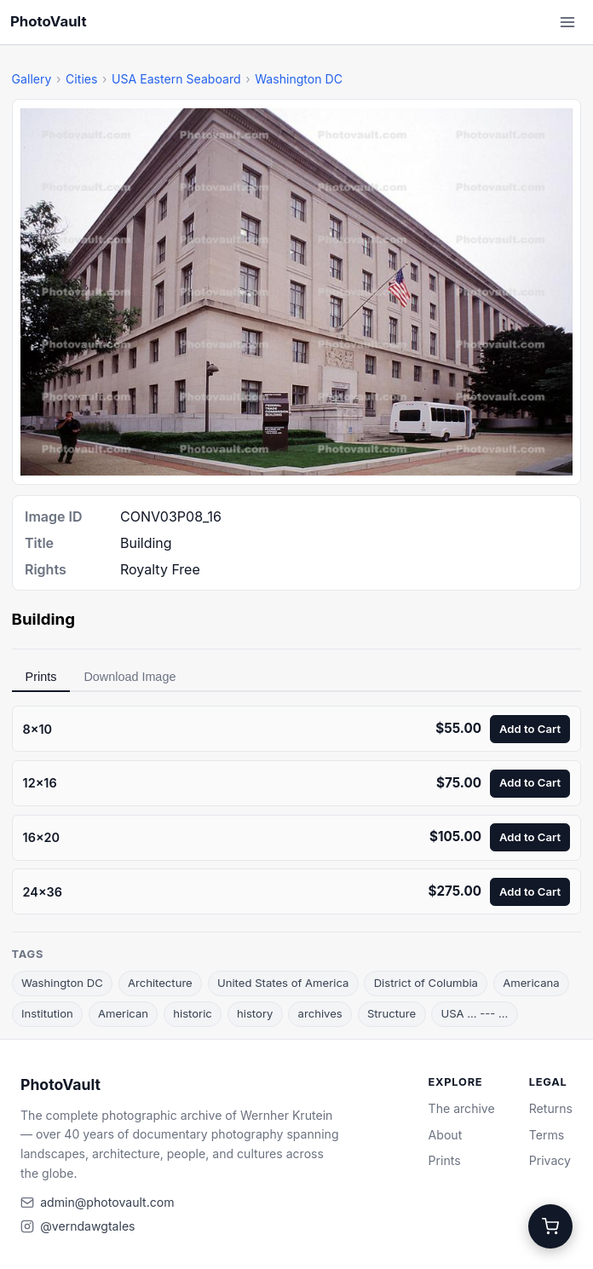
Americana (531, 982)
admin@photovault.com (107, 1202)
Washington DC (299, 79)
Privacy (550, 1160)
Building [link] (43, 619)
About (446, 1135)
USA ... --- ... (474, 1013)
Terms (546, 1135)
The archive (462, 1108)
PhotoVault (48, 21)
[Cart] (550, 1226)
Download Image (129, 677)
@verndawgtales (87, 1226)
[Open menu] (567, 22)
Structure (391, 1013)
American (123, 1013)
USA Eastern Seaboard (176, 79)
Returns (551, 1108)
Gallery (32, 79)
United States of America (283, 982)
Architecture (160, 982)
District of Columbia (426, 982)
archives (320, 1013)
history (255, 1013)
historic (192, 1013)
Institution (47, 1013)
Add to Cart (530, 728)
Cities (81, 79)
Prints (41, 677)
